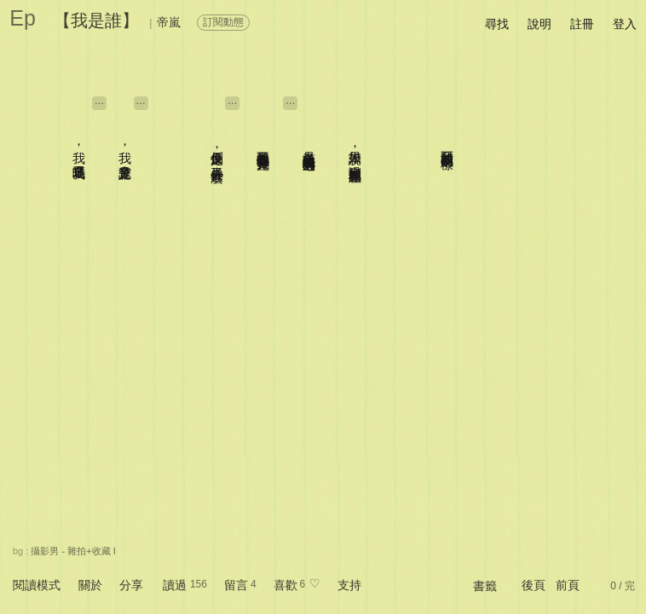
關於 (90, 585)
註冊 (582, 24)
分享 (131, 585)
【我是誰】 (96, 20)
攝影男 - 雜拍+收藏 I (73, 551)
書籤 (485, 586)
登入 (625, 24)
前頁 (568, 585)
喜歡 (285, 585)
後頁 (533, 585)
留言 (236, 585)
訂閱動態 (223, 22)
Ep (22, 18)
